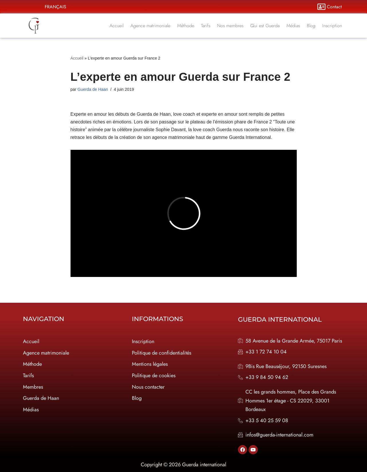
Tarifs (205, 25)
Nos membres (230, 25)
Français (55, 6)
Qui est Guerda (265, 25)
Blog (311, 25)
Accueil (117, 25)
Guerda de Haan (92, 89)
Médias (293, 25)
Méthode (185, 25)
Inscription (332, 25)
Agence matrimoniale (150, 25)
